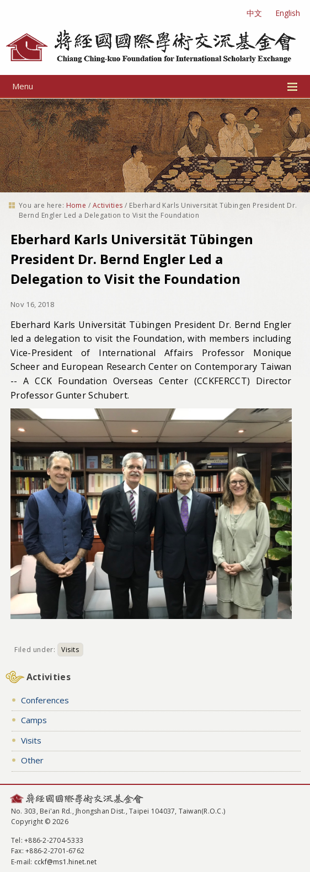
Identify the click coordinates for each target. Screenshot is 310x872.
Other (32, 760)
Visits (70, 649)
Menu (154, 85)
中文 (254, 13)
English (287, 13)
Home (76, 205)
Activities (108, 205)
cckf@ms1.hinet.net (65, 861)
